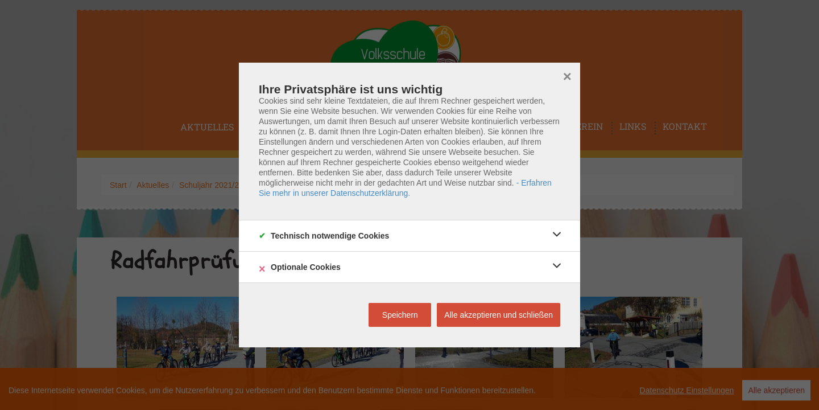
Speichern (400, 314)
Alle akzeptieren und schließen (498, 314)
